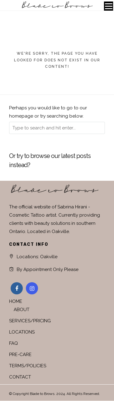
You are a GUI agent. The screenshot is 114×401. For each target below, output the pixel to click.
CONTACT (20, 377)
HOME (15, 301)
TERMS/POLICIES (27, 365)
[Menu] (108, 6)
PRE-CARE (20, 354)
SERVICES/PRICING (30, 321)
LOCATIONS (22, 332)
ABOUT (21, 309)
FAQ (13, 343)
